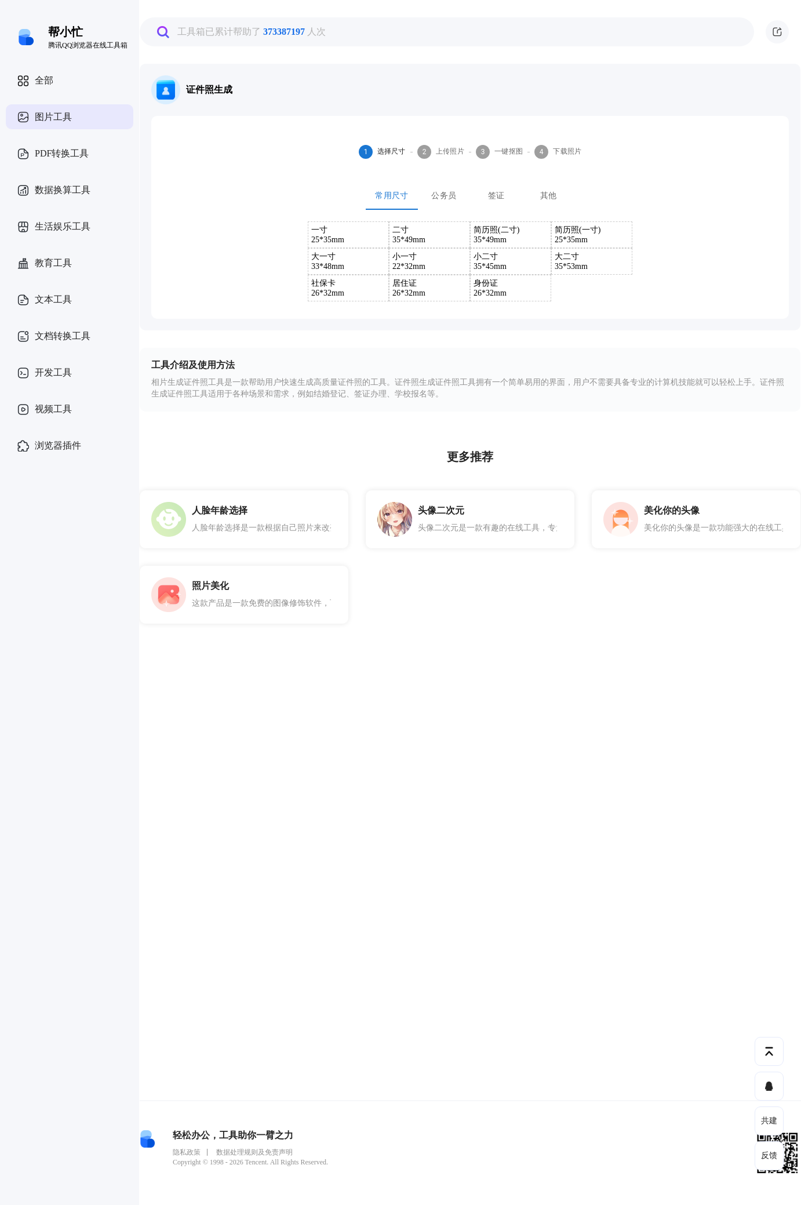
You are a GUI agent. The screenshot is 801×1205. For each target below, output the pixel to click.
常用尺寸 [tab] (392, 196)
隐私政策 (187, 1152)
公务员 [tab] (444, 196)
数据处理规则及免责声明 (254, 1152)
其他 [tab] (548, 196)
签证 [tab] (496, 196)
